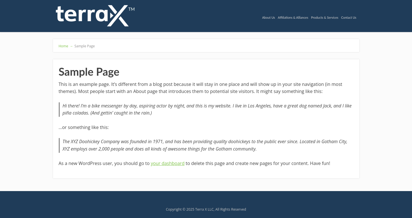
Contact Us (348, 17)
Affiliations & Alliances (293, 17)
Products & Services (324, 17)
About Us (268, 17)
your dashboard (168, 163)
